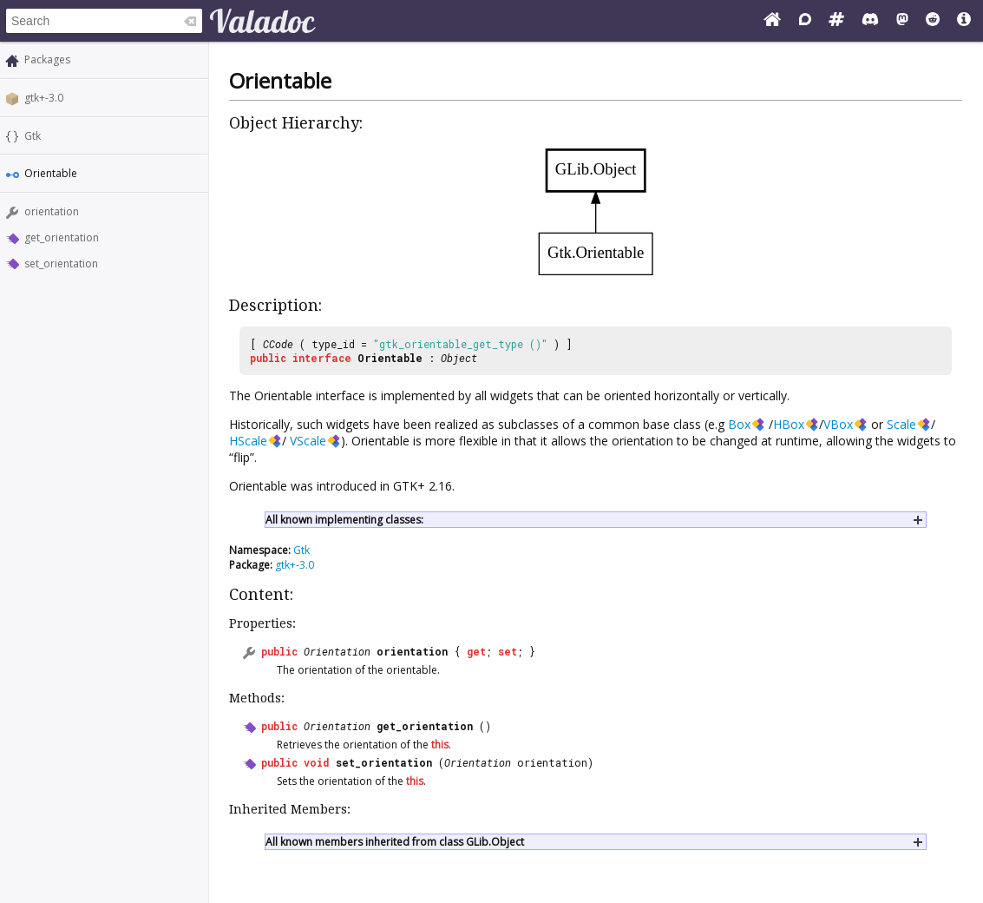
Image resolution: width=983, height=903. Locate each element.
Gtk (32, 136)
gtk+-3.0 (43, 97)
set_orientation (61, 263)
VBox (838, 424)
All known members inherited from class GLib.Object (394, 841)
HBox (788, 424)
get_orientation (61, 237)
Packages (47, 59)
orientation (51, 211)
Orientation (337, 651)
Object (459, 358)
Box (739, 424)
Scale (901, 424)
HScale (248, 440)
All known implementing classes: (344, 519)
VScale (308, 440)
